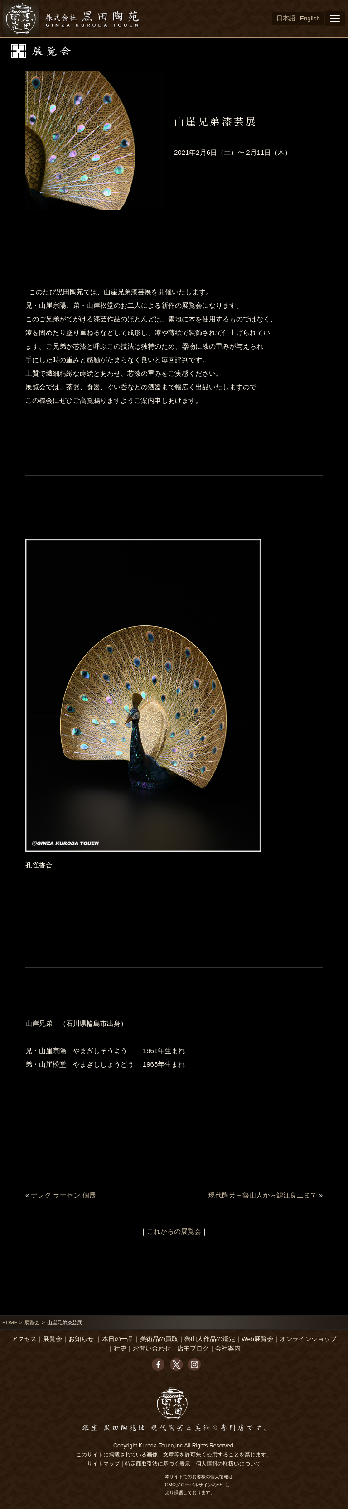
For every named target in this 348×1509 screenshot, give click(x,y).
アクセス (24, 1339)
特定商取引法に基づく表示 (157, 1464)
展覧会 (31, 1322)
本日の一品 (118, 1339)
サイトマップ (103, 1464)
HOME (9, 1322)
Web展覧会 (257, 1339)
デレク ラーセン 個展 (63, 1195)
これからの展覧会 (174, 1231)
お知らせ (81, 1339)
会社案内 (228, 1348)
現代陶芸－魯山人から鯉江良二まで (262, 1195)
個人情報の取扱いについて (228, 1464)
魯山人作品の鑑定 (209, 1339)
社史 (120, 1348)
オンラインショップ (308, 1339)
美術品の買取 (159, 1339)
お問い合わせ (152, 1348)
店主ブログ (193, 1348)
